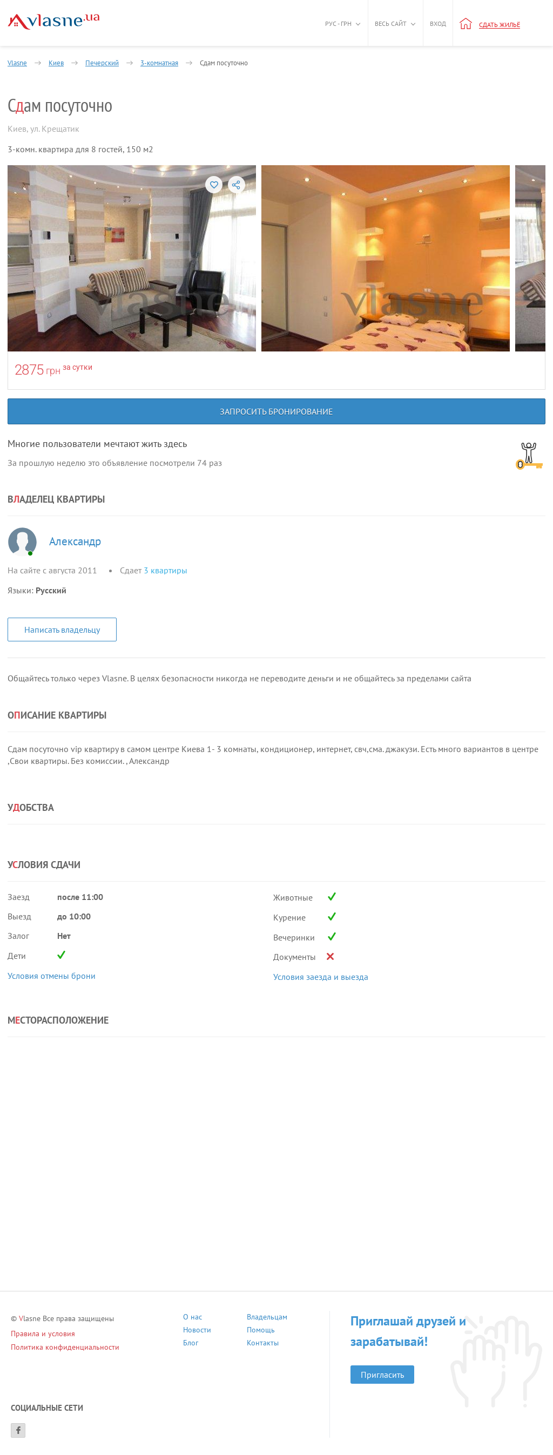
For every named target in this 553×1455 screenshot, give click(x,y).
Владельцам (267, 1318)
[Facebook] (18, 1430)
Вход (438, 23)
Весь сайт (391, 23)
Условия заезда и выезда (320, 976)
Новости (197, 1331)
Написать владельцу (62, 629)
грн (53, 370)
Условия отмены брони (52, 975)
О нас (192, 1318)
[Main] (53, 22)
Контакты (263, 1344)
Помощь (261, 1331)
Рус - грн (338, 23)
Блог (190, 1344)
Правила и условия (43, 1333)
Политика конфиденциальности (65, 1347)
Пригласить (382, 1374)
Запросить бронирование (276, 411)
